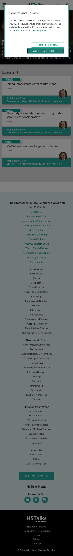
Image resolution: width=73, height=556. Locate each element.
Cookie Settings (48, 45)
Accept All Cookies (45, 50)
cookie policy (20, 30)
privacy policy (39, 30)
